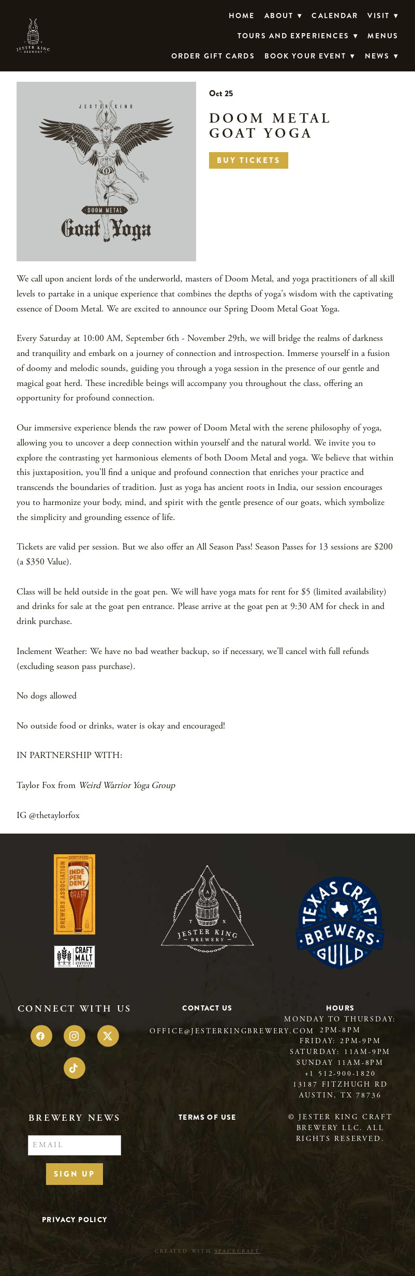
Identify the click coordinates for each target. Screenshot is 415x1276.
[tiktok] (74, 1068)
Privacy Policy (75, 1219)
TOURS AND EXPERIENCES (298, 36)
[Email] (74, 1145)
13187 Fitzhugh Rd (340, 1084)
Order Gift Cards (213, 56)
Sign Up (74, 1174)
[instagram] (74, 1036)
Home (242, 15)
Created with (207, 1251)
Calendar (335, 15)
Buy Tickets (248, 160)
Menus (382, 36)
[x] (108, 1036)
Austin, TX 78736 (340, 1095)
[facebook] (41, 1036)
